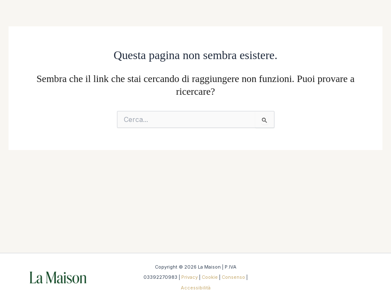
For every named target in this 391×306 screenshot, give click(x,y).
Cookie (210, 277)
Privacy (189, 277)
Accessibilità (196, 288)
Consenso (233, 277)
